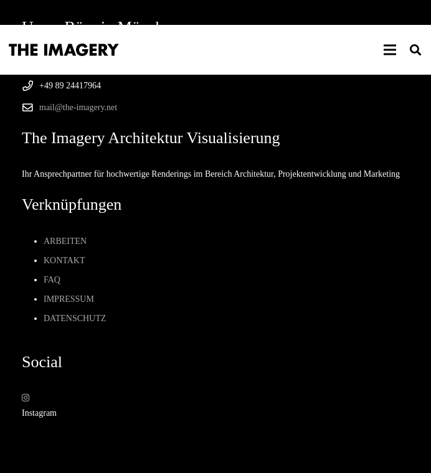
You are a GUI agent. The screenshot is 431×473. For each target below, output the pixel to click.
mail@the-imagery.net (78, 107)
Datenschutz (75, 318)
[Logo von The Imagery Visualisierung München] (64, 50)
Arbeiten (65, 241)
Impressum (69, 299)
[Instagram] (25, 398)
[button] (390, 49)
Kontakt (64, 260)
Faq (52, 279)
